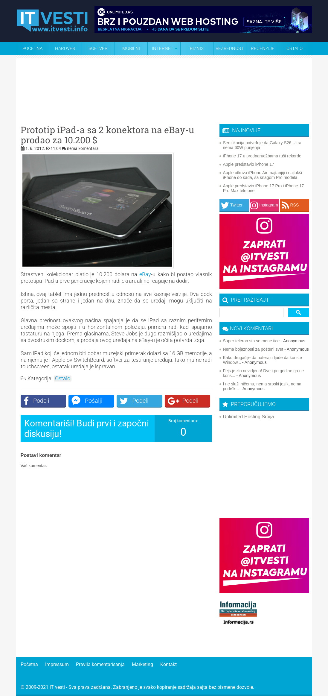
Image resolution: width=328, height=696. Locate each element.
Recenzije (262, 48)
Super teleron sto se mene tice (251, 340)
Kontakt (168, 664)
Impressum (57, 664)
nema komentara (83, 148)
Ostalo (62, 379)
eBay (145, 274)
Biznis (197, 48)
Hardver (65, 48)
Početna (32, 48)
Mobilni (131, 48)
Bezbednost (230, 48)
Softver (98, 48)
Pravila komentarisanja (100, 664)
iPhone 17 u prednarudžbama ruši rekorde (262, 156)
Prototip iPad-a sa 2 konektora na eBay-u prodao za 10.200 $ (107, 135)
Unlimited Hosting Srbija (248, 416)
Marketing (142, 664)
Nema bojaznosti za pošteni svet (253, 349)
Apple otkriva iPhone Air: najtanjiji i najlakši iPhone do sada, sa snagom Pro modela (262, 175)
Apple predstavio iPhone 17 (248, 164)
